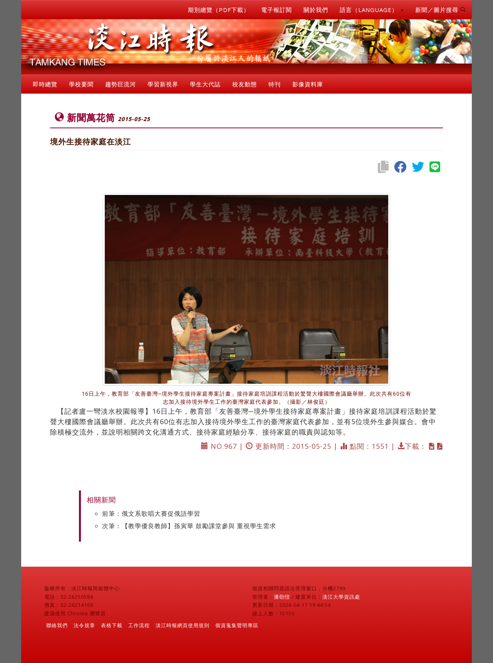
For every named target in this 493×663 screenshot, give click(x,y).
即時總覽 (45, 84)
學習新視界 (163, 84)
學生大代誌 (205, 84)
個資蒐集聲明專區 (236, 625)
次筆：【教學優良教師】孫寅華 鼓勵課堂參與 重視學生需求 (189, 526)
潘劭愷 (282, 596)
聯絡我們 (57, 625)
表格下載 (111, 625)
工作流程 (139, 625)
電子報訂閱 (276, 9)
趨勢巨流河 (120, 84)
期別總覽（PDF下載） (219, 9)
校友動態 (244, 84)
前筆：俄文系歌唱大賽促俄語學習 (151, 513)
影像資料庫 (307, 84)
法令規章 (84, 625)
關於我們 (316, 9)
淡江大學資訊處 (341, 596)
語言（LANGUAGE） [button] (372, 9)
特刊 (274, 84)
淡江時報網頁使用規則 (183, 625)
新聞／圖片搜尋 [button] (440, 9)
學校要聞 (81, 84)
